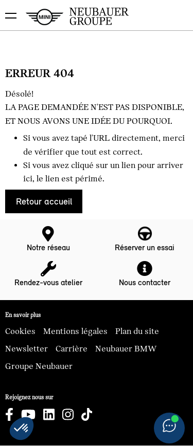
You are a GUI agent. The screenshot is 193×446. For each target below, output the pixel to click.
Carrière (71, 349)
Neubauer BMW (126, 349)
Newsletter (26, 349)
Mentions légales (75, 331)
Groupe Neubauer (39, 366)
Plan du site (137, 331)
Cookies (20, 331)
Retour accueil (44, 201)
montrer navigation (8, 8)
